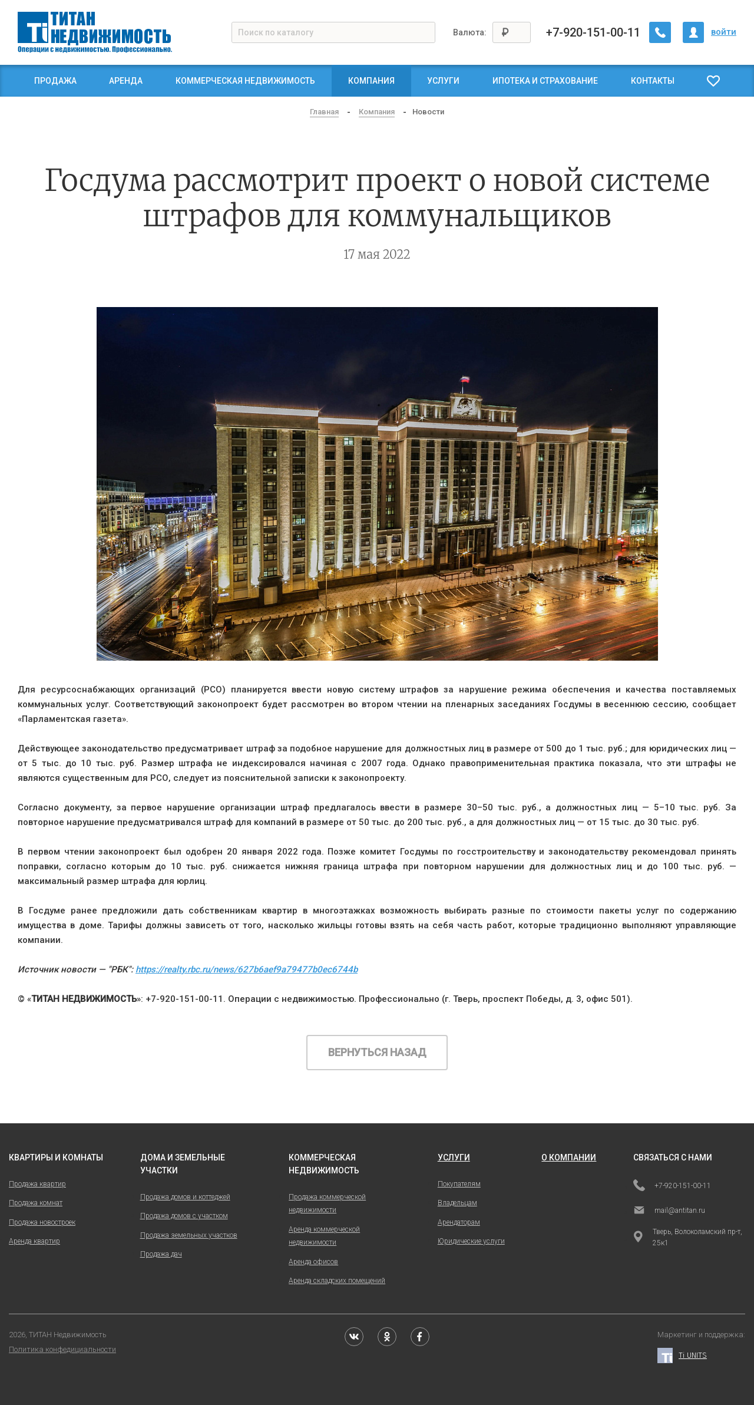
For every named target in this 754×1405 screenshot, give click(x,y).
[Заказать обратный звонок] (660, 32)
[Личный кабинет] (693, 32)
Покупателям (459, 1184)
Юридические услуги (471, 1241)
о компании (568, 1157)
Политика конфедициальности (62, 1349)
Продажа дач (161, 1254)
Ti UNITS (682, 1356)
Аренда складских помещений (337, 1281)
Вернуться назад (377, 1052)
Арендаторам (459, 1222)
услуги (454, 1157)
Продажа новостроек (42, 1222)
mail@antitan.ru (669, 1211)
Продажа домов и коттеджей (185, 1197)
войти (723, 32)
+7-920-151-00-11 (594, 32)
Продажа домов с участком (184, 1216)
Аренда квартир (34, 1241)
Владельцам (457, 1203)
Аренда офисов (313, 1262)
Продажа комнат (35, 1203)
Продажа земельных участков (188, 1235)
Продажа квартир (37, 1184)
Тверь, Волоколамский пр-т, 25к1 (687, 1237)
